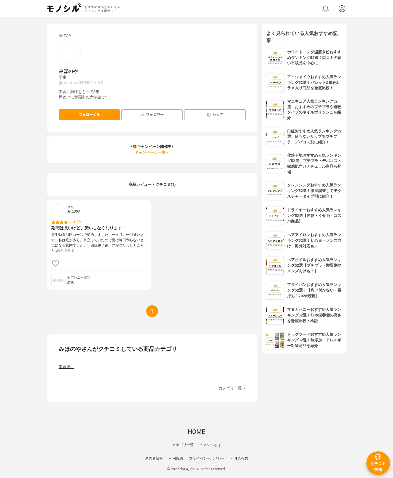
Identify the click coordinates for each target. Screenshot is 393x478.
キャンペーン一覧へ (152, 152)
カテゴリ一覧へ (232, 388)
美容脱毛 (66, 367)
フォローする (89, 115)
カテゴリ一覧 (183, 445)
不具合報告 (239, 458)
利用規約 (176, 458)
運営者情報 (154, 458)
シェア (215, 115)
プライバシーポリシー (207, 458)
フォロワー (152, 115)
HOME (196, 431)
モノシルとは (210, 445)
